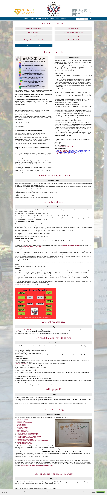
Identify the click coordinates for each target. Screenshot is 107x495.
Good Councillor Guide (23, 431)
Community (50, 18)
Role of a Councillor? (73, 40)
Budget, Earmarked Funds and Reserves (27, 433)
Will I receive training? (73, 36)
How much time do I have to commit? (73, 32)
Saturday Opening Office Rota (25, 439)
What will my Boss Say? (33, 32)
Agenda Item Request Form (24, 442)
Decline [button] (93, 492)
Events (57, 18)
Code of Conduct (21, 424)
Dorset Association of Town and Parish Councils (69, 153)
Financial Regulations (22, 427)
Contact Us (63, 18)
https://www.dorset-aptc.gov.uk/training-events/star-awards (36, 465)
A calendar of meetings (21, 363)
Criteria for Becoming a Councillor (33, 28)
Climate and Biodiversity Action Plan (26, 437)
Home (26, 18)
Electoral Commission (63, 151)
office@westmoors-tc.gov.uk (65, 146)
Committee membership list (24, 422)
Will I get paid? (33, 36)
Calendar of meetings (22, 420)
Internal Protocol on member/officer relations (29, 436)
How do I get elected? (73, 28)
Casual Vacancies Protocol (33, 46)
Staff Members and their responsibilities (27, 434)
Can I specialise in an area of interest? (33, 40)
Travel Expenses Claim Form (24, 443)
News (44, 18)
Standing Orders (21, 425)
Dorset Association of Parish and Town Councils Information (32, 440)
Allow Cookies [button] (100, 492)
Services (38, 18)
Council (32, 18)
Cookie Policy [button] (5, 492)
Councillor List (21, 421)
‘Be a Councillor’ (64, 150)
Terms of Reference (22, 428)
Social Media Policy (22, 430)
